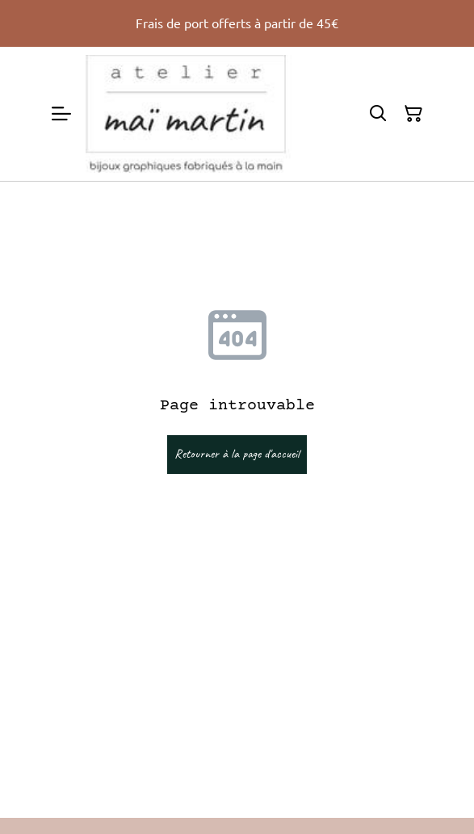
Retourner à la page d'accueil (237, 454)
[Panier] (413, 114)
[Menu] (61, 114)
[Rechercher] (378, 114)
